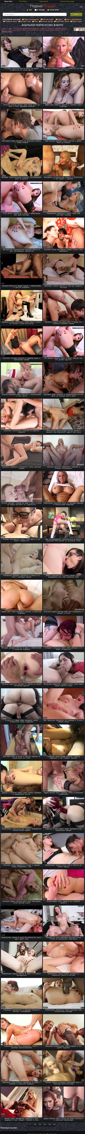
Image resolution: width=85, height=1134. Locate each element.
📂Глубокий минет (10, 21)
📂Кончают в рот (24, 21)
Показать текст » (7, 32)
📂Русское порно (47, 19)
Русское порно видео (67, 1)
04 (45, 1125)
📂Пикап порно (76, 21)
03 (40, 1125)
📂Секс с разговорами (72, 19)
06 (54, 1125)
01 (30, 1125)
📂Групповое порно (61, 21)
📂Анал (35, 21)
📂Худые (59, 19)
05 (50, 1125)
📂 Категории (53, 10)
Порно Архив (43, 1)
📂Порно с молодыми (30, 19)
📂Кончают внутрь (46, 21)
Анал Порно (23, 1)
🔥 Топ (29, 10)
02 (35, 1125)
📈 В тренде (40, 10)
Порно (42, 6)
